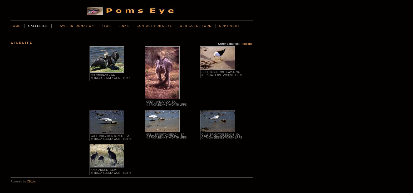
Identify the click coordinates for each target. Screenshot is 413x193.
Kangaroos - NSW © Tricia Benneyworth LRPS (111, 171)
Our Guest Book (196, 25)
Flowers (246, 43)
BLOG (106, 25)
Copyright (229, 25)
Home (16, 25)
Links (124, 25)
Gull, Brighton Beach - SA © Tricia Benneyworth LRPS (221, 74)
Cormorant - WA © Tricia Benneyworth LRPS (111, 77)
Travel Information (74, 25)
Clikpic (31, 181)
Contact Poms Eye (154, 25)
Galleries (38, 25)
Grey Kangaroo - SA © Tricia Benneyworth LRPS (166, 103)
